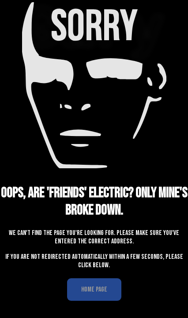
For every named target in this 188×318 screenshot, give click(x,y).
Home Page (94, 289)
